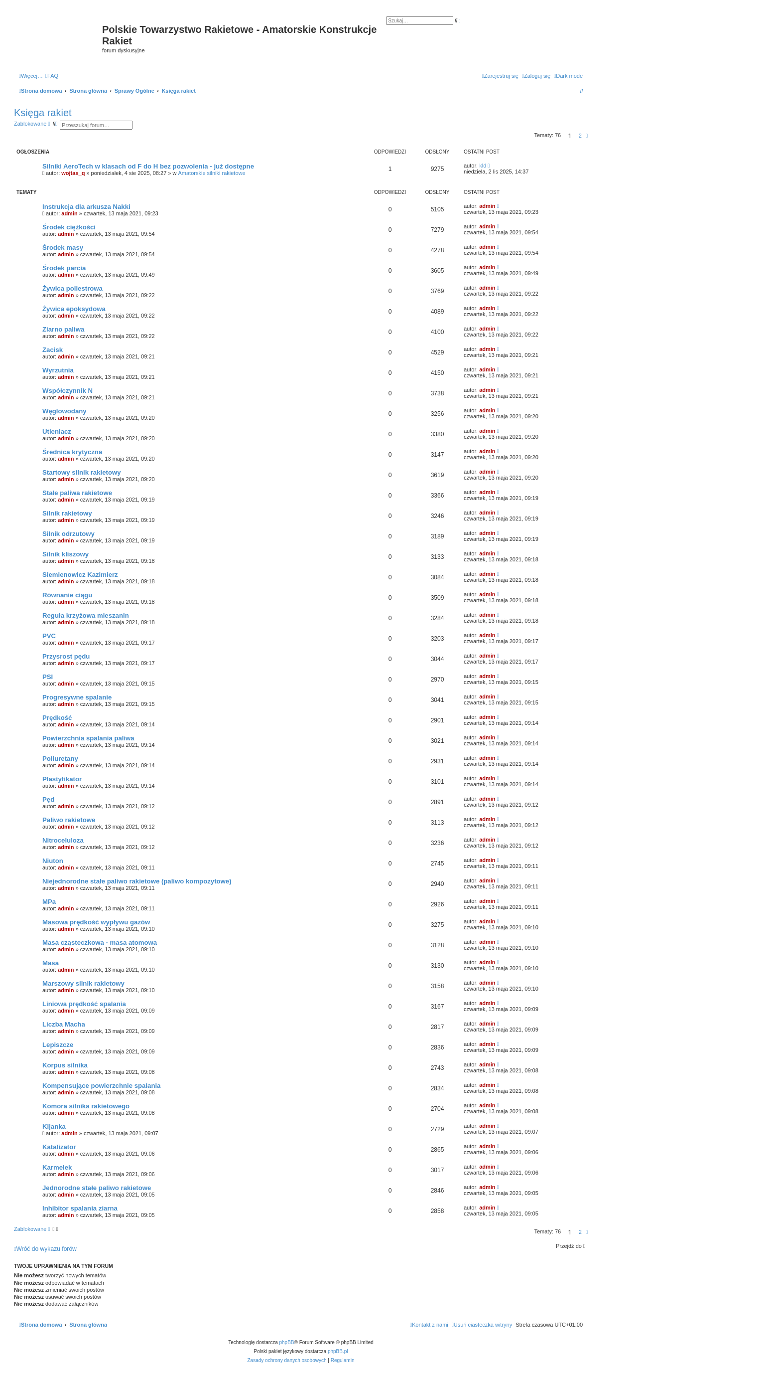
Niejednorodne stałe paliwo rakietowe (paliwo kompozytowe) (137, 881)
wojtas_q (73, 173)
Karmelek (57, 1167)
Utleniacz (56, 431)
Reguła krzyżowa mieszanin (85, 615)
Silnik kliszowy (65, 554)
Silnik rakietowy (67, 513)
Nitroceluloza (63, 840)
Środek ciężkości (69, 227)
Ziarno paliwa (63, 329)
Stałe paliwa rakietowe (77, 493)
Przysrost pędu (66, 656)
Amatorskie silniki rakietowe (212, 173)
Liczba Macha (63, 1024)
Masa (50, 963)
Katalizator (59, 1147)
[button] (587, 136)
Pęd (48, 799)
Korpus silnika (65, 1065)
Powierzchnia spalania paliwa (88, 738)
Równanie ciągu (67, 595)
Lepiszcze (57, 1044)
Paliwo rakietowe (68, 820)
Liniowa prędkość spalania (84, 1004)
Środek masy (62, 247)
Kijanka (54, 1126)
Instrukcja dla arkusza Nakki (86, 206)
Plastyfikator (62, 779)
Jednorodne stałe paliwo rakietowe (96, 1188)
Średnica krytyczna (72, 452)
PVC (49, 636)
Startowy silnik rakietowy (81, 472)
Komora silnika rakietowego (86, 1106)
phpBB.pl (338, 1351)
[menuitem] (51, 76)
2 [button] (580, 136)
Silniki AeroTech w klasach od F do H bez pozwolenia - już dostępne (148, 166)
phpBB (286, 1342)
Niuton (52, 861)
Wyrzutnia (58, 370)
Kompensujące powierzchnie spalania (101, 1085)
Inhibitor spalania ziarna (80, 1208)
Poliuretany (60, 758)
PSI (47, 677)
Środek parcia (64, 268)
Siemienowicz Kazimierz (80, 574)
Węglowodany (64, 411)
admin (69, 213)
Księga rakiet (43, 112)
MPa (49, 901)
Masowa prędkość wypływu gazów (96, 922)
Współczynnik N (67, 390)
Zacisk (52, 349)
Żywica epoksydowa (74, 309)
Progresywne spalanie (77, 697)
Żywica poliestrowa (72, 288)
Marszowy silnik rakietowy (83, 983)
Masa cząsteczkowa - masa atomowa (99, 942)
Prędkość (57, 717)
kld (482, 166)
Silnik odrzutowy (68, 533)
